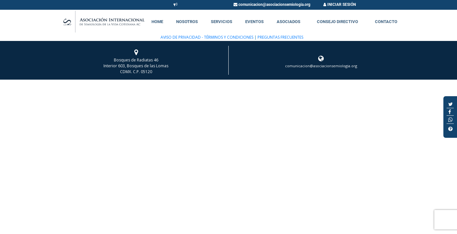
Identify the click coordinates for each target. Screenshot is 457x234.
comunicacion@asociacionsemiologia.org (272, 4)
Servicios (221, 21)
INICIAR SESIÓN (339, 4)
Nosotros (187, 21)
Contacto (386, 21)
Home (157, 21)
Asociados (288, 21)
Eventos (254, 21)
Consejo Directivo (337, 21)
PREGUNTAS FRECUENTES (280, 37)
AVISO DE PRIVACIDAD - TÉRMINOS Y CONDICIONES (207, 37)
